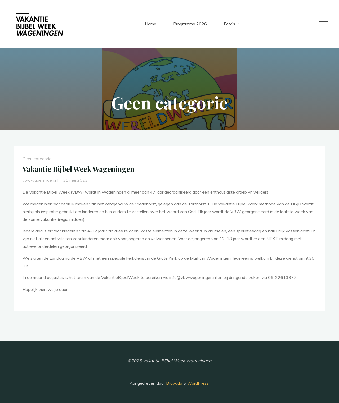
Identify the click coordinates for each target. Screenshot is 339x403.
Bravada (173, 383)
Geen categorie (37, 158)
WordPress (198, 383)
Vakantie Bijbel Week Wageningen (78, 169)
